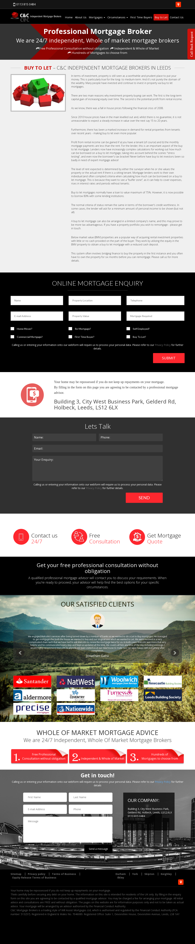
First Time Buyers (141, 17)
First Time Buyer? (84, 336)
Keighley (166, 874)
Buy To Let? (139, 336)
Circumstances (117, 17)
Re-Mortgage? (83, 328)
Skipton (149, 874)
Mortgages (97, 17)
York (135, 874)
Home (69, 17)
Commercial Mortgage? (30, 336)
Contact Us (177, 17)
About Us (80, 17)
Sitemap (16, 874)
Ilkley (120, 877)
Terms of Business (64, 874)
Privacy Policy (163, 345)
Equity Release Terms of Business (34, 877)
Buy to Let (161, 17)
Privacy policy (36, 874)
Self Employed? (141, 328)
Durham (121, 874)
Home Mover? (24, 328)
